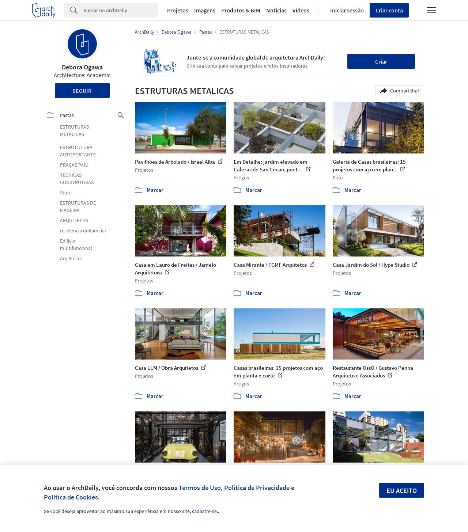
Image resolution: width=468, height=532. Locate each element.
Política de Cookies (71, 497)
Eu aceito (401, 490)
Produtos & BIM (240, 10)
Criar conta (389, 10)
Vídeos (300, 10)
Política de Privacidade (257, 487)
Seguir (82, 90)
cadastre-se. (205, 511)
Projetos (177, 10)
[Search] (120, 10)
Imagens (204, 10)
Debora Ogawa (82, 67)
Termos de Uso (200, 487)
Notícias (276, 10)
